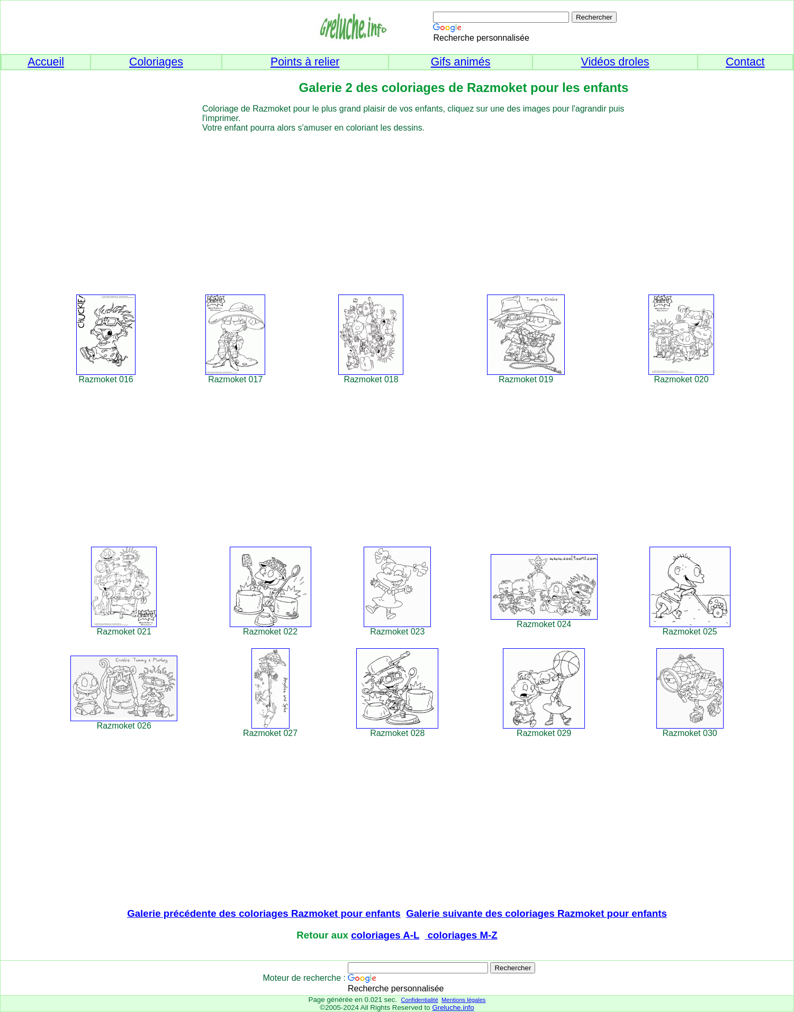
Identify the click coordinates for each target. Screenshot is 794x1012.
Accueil (46, 62)
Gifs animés (461, 62)
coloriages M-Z (461, 935)
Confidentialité (419, 1000)
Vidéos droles (615, 62)
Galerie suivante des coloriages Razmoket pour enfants (536, 913)
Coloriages (156, 62)
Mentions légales (463, 1000)
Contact (745, 62)
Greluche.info (453, 1007)
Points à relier (304, 62)
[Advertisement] (416, 207)
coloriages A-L (385, 935)
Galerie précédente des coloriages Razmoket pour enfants (264, 913)
